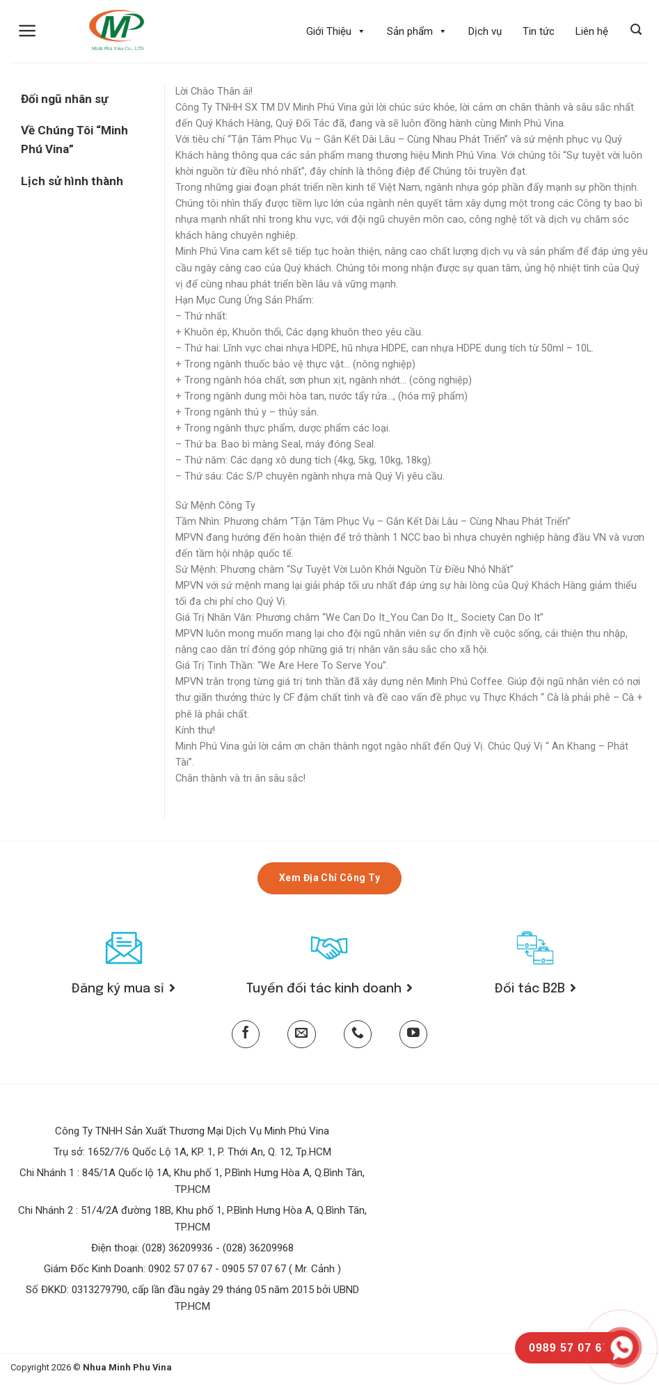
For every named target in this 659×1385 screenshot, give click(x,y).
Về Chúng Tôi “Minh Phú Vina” (74, 139)
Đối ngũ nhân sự (64, 99)
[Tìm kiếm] (636, 29)
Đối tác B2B (535, 989)
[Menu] (27, 30)
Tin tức (539, 31)
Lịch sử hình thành (72, 181)
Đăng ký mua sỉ (123, 989)
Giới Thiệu (336, 31)
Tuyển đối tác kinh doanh (329, 989)
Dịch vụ (485, 31)
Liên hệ (591, 31)
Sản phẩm (417, 31)
